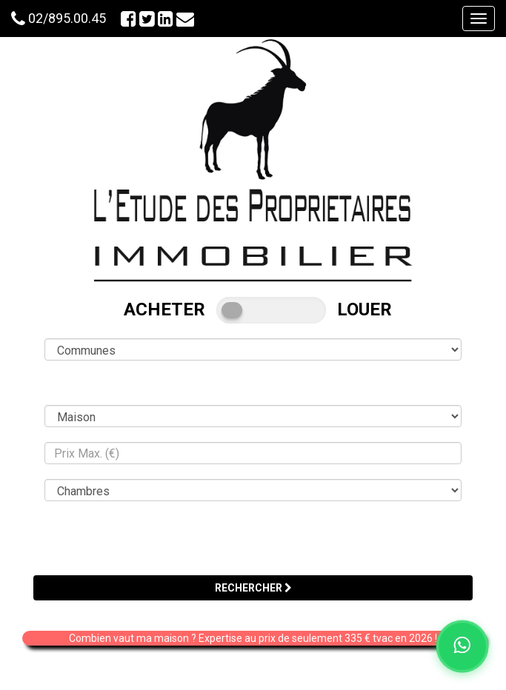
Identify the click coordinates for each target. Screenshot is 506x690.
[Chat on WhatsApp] (462, 646)
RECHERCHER (253, 588)
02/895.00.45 (67, 18)
